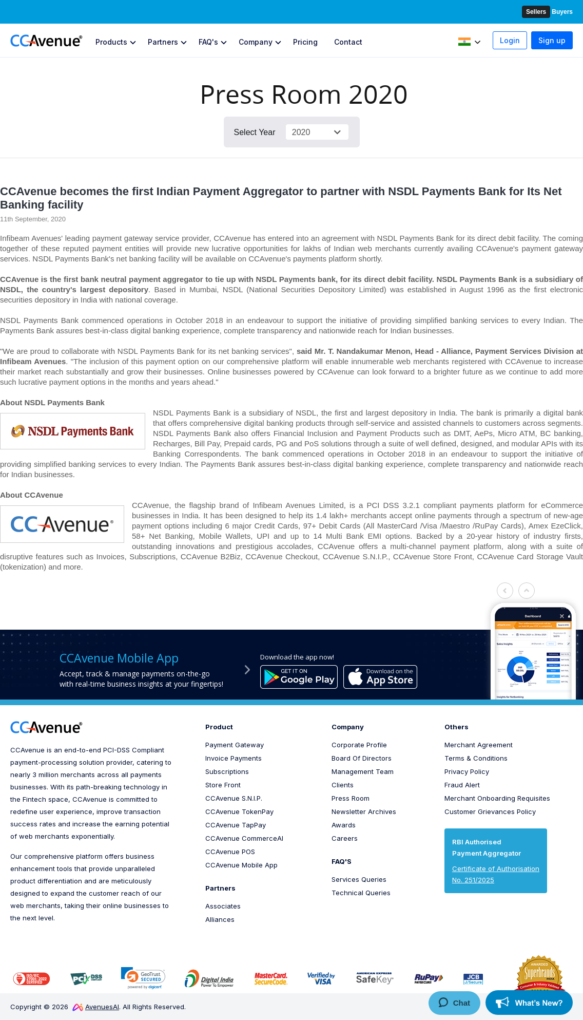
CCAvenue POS (230, 851)
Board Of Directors (362, 758)
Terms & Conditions (476, 758)
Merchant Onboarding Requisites (497, 798)
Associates (223, 906)
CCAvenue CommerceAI (244, 838)
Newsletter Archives (364, 811)
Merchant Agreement (478, 745)
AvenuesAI (95, 1007)
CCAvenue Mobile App (241, 865)
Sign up (552, 40)
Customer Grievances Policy (490, 811)
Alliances (220, 919)
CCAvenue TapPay (235, 825)
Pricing (305, 41)
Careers (345, 838)
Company (256, 41)
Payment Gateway (234, 745)
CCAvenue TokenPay (239, 811)
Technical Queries (361, 893)
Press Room (351, 798)
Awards (344, 825)
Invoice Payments (233, 758)
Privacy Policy (466, 771)
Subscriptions (227, 771)
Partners (163, 41)
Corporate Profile (359, 745)
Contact (348, 41)
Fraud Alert (462, 785)
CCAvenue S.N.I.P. (233, 798)
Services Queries (359, 879)
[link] (143, 978)
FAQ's (208, 41)
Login (510, 40)
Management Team (363, 771)
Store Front (223, 785)
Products (111, 41)
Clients (343, 785)
